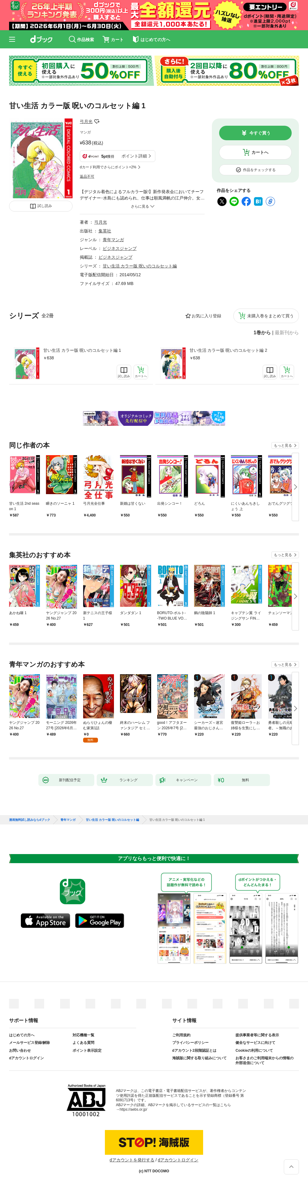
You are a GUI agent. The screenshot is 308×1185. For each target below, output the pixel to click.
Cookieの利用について (254, 1050)
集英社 (105, 230)
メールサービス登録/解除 (29, 1043)
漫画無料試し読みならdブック (29, 819)
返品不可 (87, 176)
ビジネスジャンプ (120, 248)
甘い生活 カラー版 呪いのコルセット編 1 (82, 350)
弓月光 (86, 121)
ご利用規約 (181, 1035)
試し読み (44, 206)
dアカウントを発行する (132, 1159)
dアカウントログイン (26, 1058)
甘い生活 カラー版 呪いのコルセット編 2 (228, 350)
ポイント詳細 (134, 156)
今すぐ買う (260, 133)
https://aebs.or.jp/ (133, 1109)
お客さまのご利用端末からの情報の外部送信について (264, 1060)
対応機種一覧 (83, 1035)
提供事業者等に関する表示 (257, 1035)
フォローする (97, 121)
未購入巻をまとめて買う (270, 315)
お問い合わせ (20, 1050)
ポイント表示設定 (87, 1050)
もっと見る (283, 445)
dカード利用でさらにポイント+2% (108, 167)
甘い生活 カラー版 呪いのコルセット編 (140, 266)
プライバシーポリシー (190, 1043)
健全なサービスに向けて (255, 1043)
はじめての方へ (21, 1035)
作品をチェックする (259, 170)
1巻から (262, 332)
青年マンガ (113, 239)
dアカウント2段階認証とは (194, 1050)
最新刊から (287, 332)
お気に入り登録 (206, 315)
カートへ (259, 152)
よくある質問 (83, 1043)
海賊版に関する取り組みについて (199, 1058)
